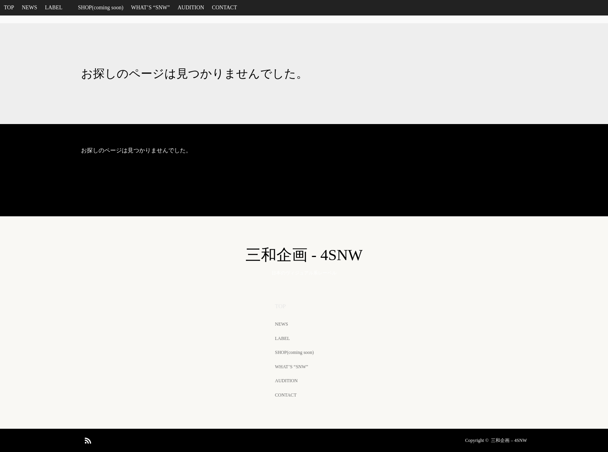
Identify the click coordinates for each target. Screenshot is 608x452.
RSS (87, 439)
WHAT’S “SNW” (150, 7)
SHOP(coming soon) (100, 7)
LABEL (57, 10)
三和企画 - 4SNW (304, 255)
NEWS (29, 7)
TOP (9, 7)
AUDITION (191, 7)
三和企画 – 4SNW (509, 440)
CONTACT (224, 7)
